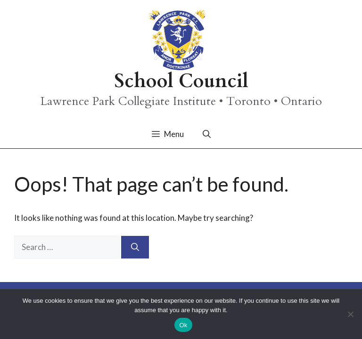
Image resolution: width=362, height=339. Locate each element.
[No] (350, 314)
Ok (183, 325)
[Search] (135, 247)
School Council (181, 81)
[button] (206, 134)
